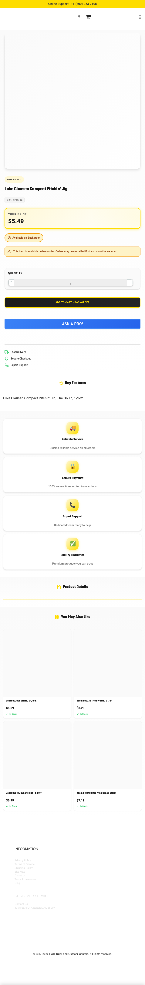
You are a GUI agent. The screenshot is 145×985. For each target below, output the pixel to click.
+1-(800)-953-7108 (84, 4)
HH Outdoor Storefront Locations (34, 868)
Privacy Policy (23, 872)
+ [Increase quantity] (130, 281)
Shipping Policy (24, 880)
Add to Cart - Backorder (72, 303)
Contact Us (21, 916)
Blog (17, 895)
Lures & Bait (14, 179)
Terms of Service (25, 876)
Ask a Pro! (72, 326)
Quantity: (15, 273)
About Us (20, 887)
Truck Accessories (25, 891)
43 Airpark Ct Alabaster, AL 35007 (35, 919)
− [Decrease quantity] (11, 281)
